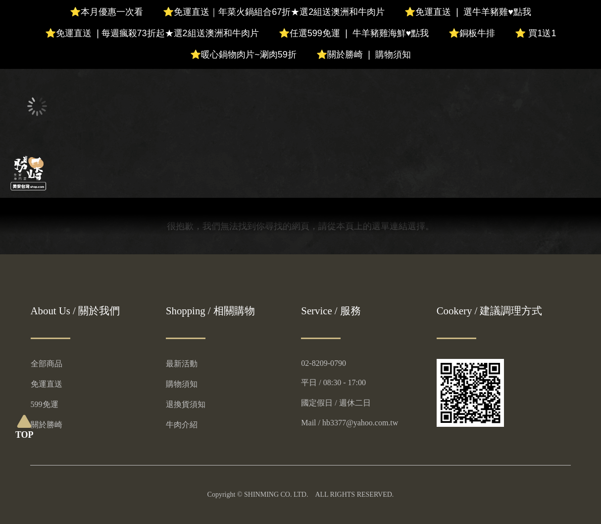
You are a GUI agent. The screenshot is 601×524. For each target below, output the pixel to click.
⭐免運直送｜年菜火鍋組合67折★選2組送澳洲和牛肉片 (274, 11)
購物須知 (182, 384)
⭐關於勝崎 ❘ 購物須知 (363, 54)
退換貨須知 (185, 404)
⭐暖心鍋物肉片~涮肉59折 (243, 54)
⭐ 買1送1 (535, 33)
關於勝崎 (46, 424)
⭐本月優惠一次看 (106, 11)
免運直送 (46, 384)
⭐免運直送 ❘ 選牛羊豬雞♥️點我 (467, 11)
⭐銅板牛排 (472, 33)
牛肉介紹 (182, 424)
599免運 (44, 404)
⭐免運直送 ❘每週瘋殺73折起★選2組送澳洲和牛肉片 (152, 33)
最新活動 (182, 363)
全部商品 (46, 363)
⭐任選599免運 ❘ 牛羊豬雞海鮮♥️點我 (354, 33)
